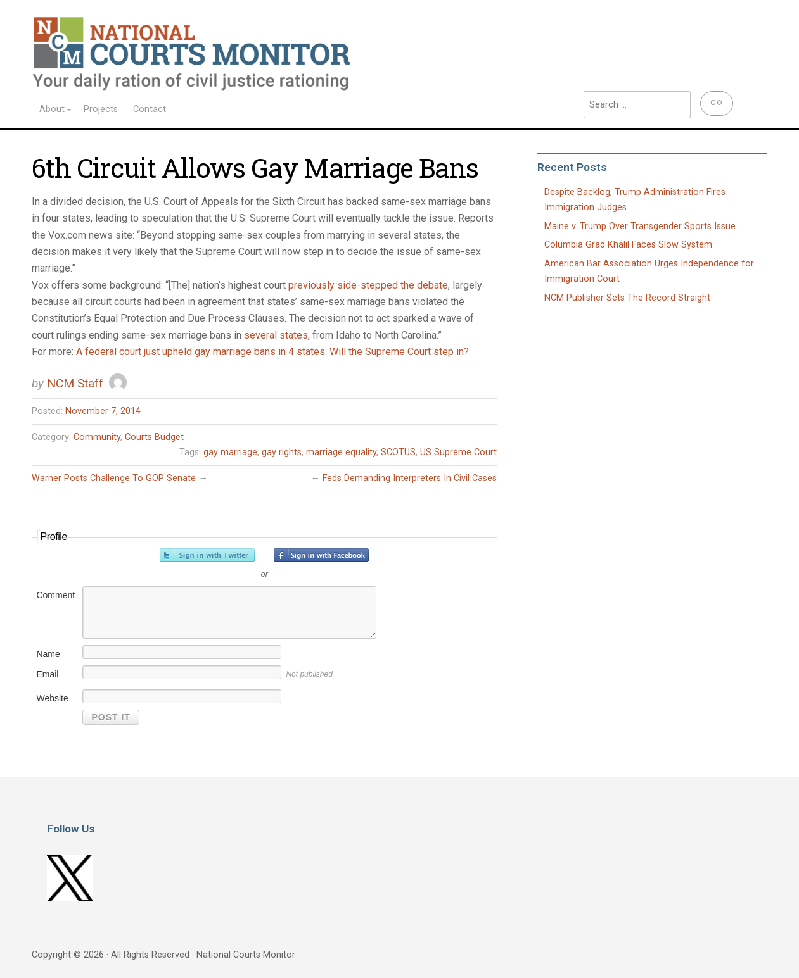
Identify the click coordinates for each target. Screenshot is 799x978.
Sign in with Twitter (207, 555)
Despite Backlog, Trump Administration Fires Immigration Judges (634, 200)
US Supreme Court (458, 452)
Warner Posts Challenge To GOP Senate (114, 478)
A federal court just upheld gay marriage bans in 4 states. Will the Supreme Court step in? (272, 352)
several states (276, 335)
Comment (55, 595)
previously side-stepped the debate (368, 285)
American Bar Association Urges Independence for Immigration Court (649, 271)
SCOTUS (398, 452)
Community (97, 437)
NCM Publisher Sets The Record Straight (627, 297)
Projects (101, 109)
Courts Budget (154, 437)
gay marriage (230, 452)
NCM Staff (75, 383)
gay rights (282, 452)
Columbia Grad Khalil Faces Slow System (628, 244)
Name (48, 654)
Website (52, 698)
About (52, 109)
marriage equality (341, 452)
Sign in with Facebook (321, 555)
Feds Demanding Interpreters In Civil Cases (410, 478)
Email (47, 674)
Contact (149, 109)
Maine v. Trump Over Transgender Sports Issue (640, 226)
